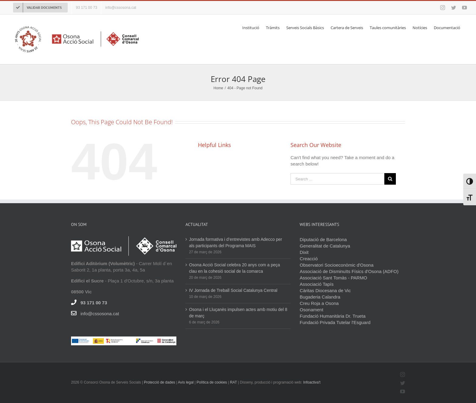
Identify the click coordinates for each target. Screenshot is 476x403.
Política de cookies (212, 382)
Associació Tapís (316, 283)
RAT (233, 382)
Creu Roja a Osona (319, 303)
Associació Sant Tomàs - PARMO (333, 277)
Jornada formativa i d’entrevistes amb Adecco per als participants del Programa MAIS (235, 242)
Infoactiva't (312, 382)
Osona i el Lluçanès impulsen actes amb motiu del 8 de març (238, 312)
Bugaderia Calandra (320, 296)
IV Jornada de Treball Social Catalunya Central (233, 290)
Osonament (311, 309)
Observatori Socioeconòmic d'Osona (336, 264)
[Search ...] (337, 178)
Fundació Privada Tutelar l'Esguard (335, 322)
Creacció (309, 258)
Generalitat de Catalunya (325, 245)
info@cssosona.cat (99, 313)
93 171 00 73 (93, 302)
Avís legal (186, 382)
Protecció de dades (159, 382)
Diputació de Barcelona (323, 239)
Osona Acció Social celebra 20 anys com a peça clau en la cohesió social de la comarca (234, 267)
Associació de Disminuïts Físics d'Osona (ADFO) (349, 271)
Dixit (304, 251)
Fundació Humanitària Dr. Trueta (332, 315)
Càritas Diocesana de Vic (325, 290)
